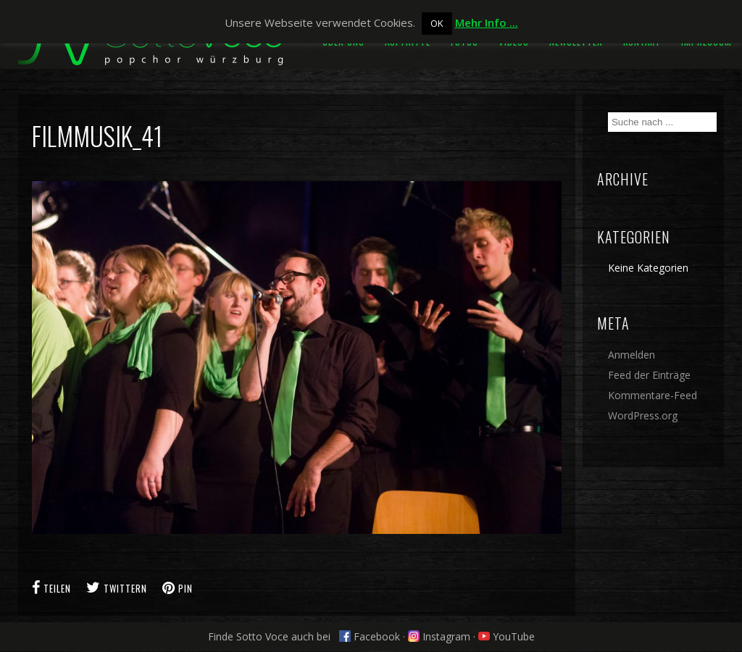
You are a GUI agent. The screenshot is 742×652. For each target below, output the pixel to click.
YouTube (506, 636)
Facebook (369, 636)
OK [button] (436, 23)
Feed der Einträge (649, 375)
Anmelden (631, 354)
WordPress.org (643, 415)
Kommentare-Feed (652, 395)
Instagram (439, 636)
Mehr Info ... (486, 22)
